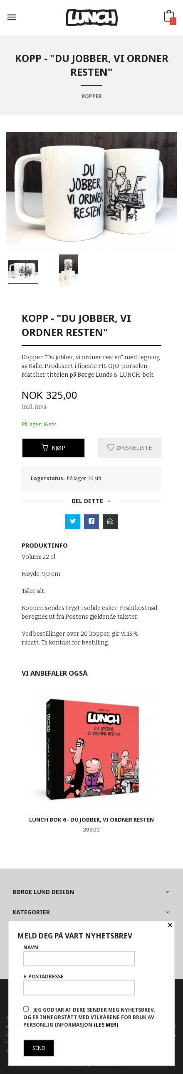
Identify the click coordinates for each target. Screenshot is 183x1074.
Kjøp (53, 448)
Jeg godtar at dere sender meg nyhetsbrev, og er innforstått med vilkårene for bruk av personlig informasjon (89, 1017)
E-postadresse (79, 984)
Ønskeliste (129, 448)
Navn (79, 955)
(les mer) (106, 1024)
